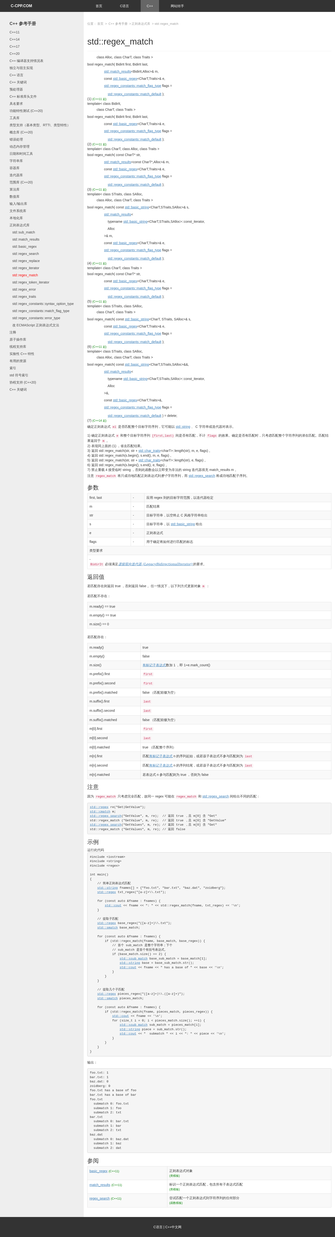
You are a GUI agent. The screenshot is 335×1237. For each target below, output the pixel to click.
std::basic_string (183, 524)
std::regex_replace (25, 261)
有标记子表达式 (154, 665)
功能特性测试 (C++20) (26, 111)
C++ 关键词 (18, 82)
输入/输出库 (18, 204)
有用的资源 (18, 361)
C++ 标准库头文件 (23, 96)
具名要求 (16, 104)
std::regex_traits (23, 296)
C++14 (15, 39)
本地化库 (16, 218)
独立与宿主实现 (21, 68)
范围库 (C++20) (21, 182)
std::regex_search (24, 254)
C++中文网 (173, 1227)
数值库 (15, 196)
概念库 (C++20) (21, 132)
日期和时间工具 (21, 154)
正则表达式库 (20, 225)
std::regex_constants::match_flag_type (39, 311)
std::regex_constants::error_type (35, 318)
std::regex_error (23, 289)
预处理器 (16, 89)
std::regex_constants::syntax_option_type (42, 304)
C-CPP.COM (21, 6)
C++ (150, 6)
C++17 (15, 46)
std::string (183, 427)
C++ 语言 (16, 75)
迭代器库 (16, 175)
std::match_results (24, 239)
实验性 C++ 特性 (22, 354)
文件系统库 (18, 211)
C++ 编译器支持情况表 (26, 61)
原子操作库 (18, 339)
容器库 (15, 168)
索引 (13, 368)
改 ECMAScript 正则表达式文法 (34, 325)
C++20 (15, 54)
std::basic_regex (23, 246)
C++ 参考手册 (23, 23)
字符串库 (16, 161)
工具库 (15, 118)
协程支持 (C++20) (23, 382)
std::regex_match (24, 275)
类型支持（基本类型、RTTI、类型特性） (40, 125)
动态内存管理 (20, 146)
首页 (99, 6)
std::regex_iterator (24, 268)
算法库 (15, 189)
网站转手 (177, 6)
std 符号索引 (19, 375)
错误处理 (16, 139)
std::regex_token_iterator (29, 282)
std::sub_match (22, 232)
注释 (13, 332)
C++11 (15, 32)
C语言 (124, 6)
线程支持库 (18, 346)
